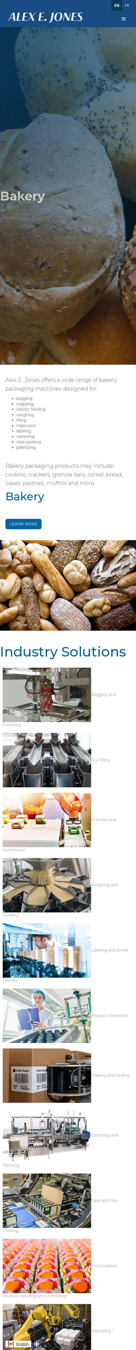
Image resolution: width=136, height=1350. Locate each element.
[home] (44, 17)
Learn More (24, 524)
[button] (124, 19)
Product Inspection (109, 1015)
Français (45, 1344)
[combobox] (18, 1344)
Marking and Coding (110, 1075)
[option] (45, 1344)
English (18, 1344)
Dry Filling (100, 759)
